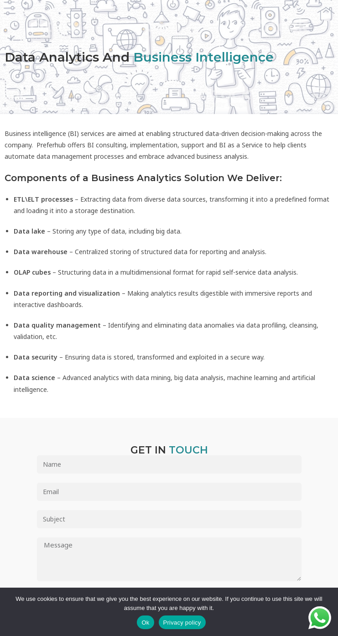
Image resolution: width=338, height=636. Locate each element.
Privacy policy (182, 622)
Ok (145, 622)
